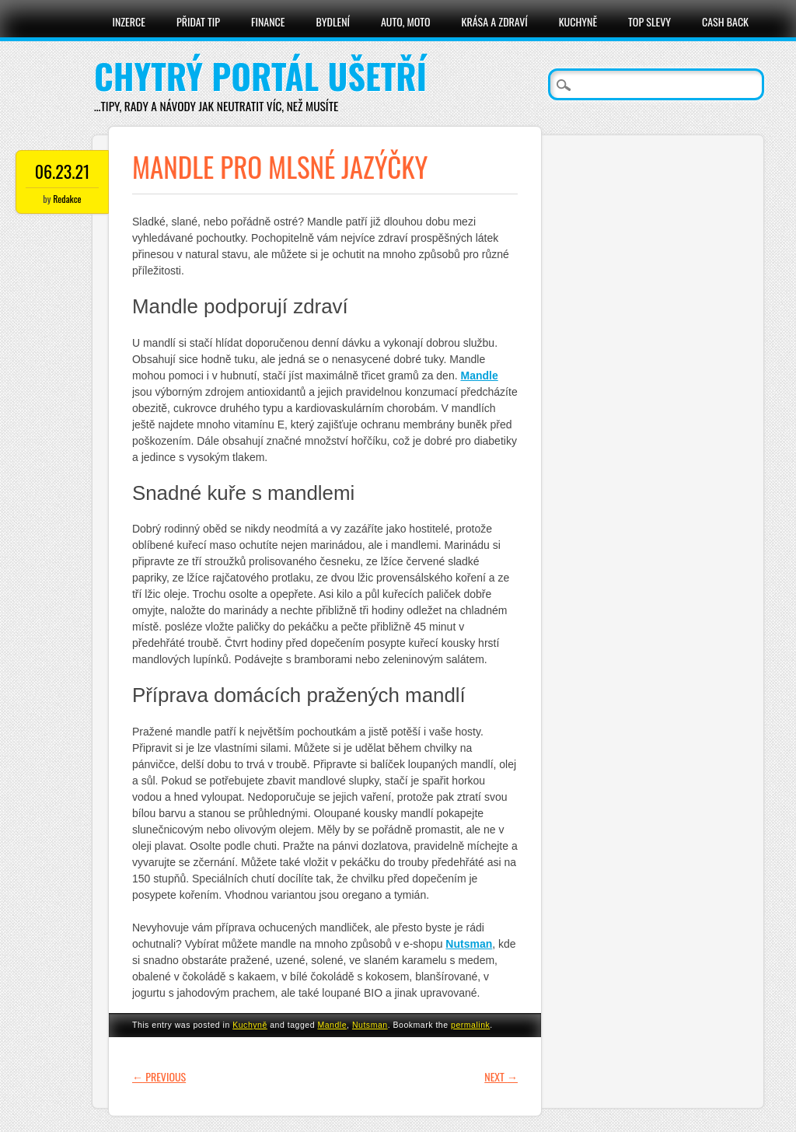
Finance (268, 21)
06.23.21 (62, 171)
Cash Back (725, 21)
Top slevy (649, 21)
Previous (159, 1076)
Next (501, 1076)
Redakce (67, 198)
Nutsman (370, 1024)
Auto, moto (406, 21)
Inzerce (128, 21)
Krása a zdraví (495, 21)
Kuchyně (578, 21)
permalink (470, 1024)
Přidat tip (198, 21)
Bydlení (333, 21)
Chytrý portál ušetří (260, 76)
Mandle (332, 1024)
